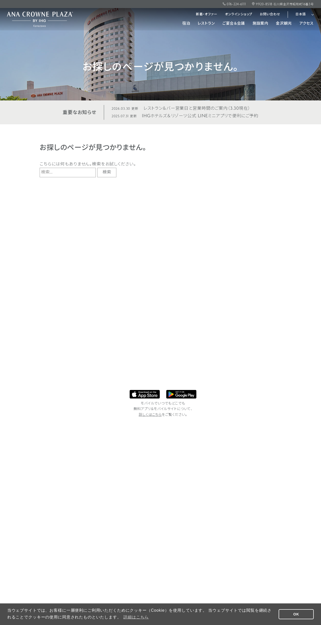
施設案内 (260, 24)
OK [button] (296, 614)
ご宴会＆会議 (233, 24)
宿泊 (186, 24)
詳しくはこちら (150, 415)
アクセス (306, 24)
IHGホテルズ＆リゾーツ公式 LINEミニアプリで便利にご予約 (185, 116)
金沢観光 (284, 24)
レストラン (206, 24)
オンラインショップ (239, 14)
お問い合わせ (270, 14)
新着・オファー (206, 14)
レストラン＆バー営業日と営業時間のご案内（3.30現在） (181, 108)
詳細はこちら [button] (136, 617)
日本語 (300, 14)
